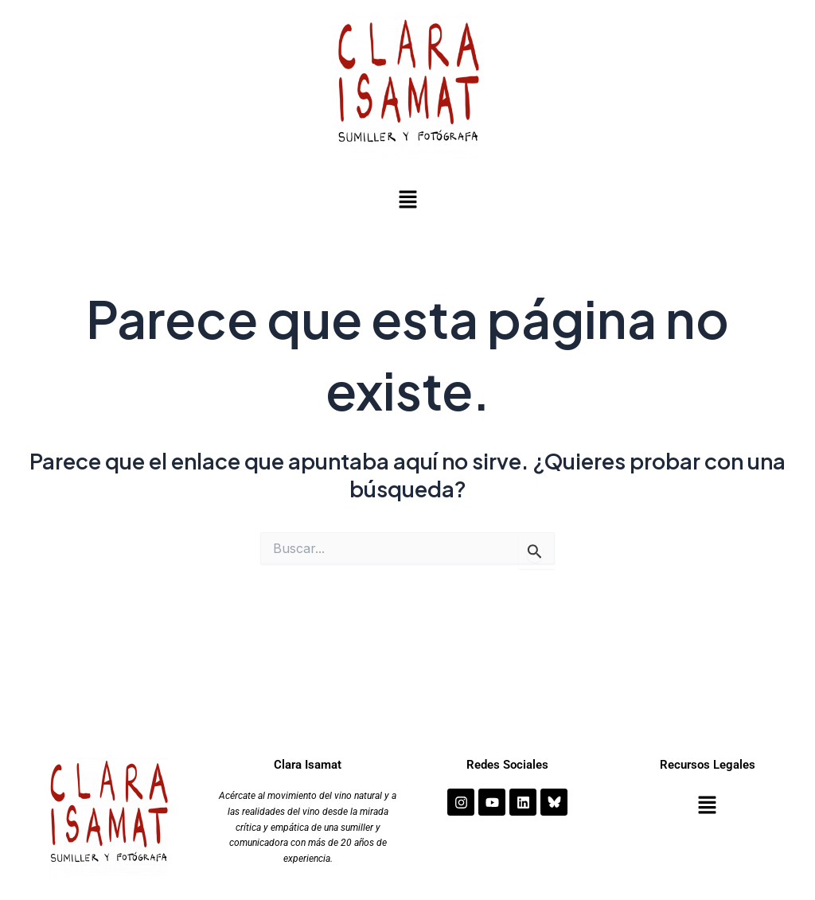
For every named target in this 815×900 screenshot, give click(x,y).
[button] (407, 201)
